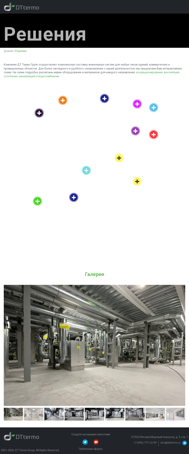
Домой (8, 51)
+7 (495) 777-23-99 (145, 442)
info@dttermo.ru (170, 442)
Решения (20, 51)
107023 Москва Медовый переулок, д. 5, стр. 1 (159, 437)
